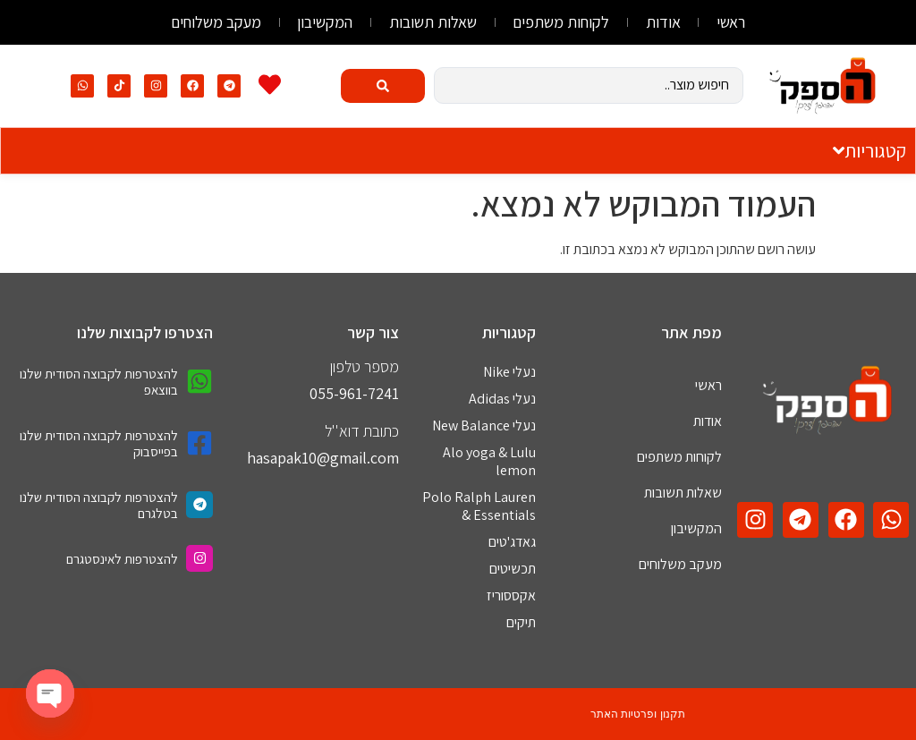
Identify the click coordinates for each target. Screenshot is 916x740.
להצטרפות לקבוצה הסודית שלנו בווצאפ (99, 381)
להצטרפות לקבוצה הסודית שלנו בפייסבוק (99, 443)
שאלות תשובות (433, 22)
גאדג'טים (512, 541)
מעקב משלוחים (215, 22)
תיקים (521, 622)
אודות (664, 22)
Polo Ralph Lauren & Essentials (479, 506)
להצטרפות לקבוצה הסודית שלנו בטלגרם (99, 505)
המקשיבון (324, 22)
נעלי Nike (509, 371)
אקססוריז (511, 595)
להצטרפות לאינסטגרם (122, 558)
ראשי (732, 22)
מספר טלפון (364, 366)
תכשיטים (512, 568)
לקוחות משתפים (561, 22)
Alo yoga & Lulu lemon (489, 461)
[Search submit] (383, 86)
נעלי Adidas (502, 398)
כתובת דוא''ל (362, 431)
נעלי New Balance (484, 425)
